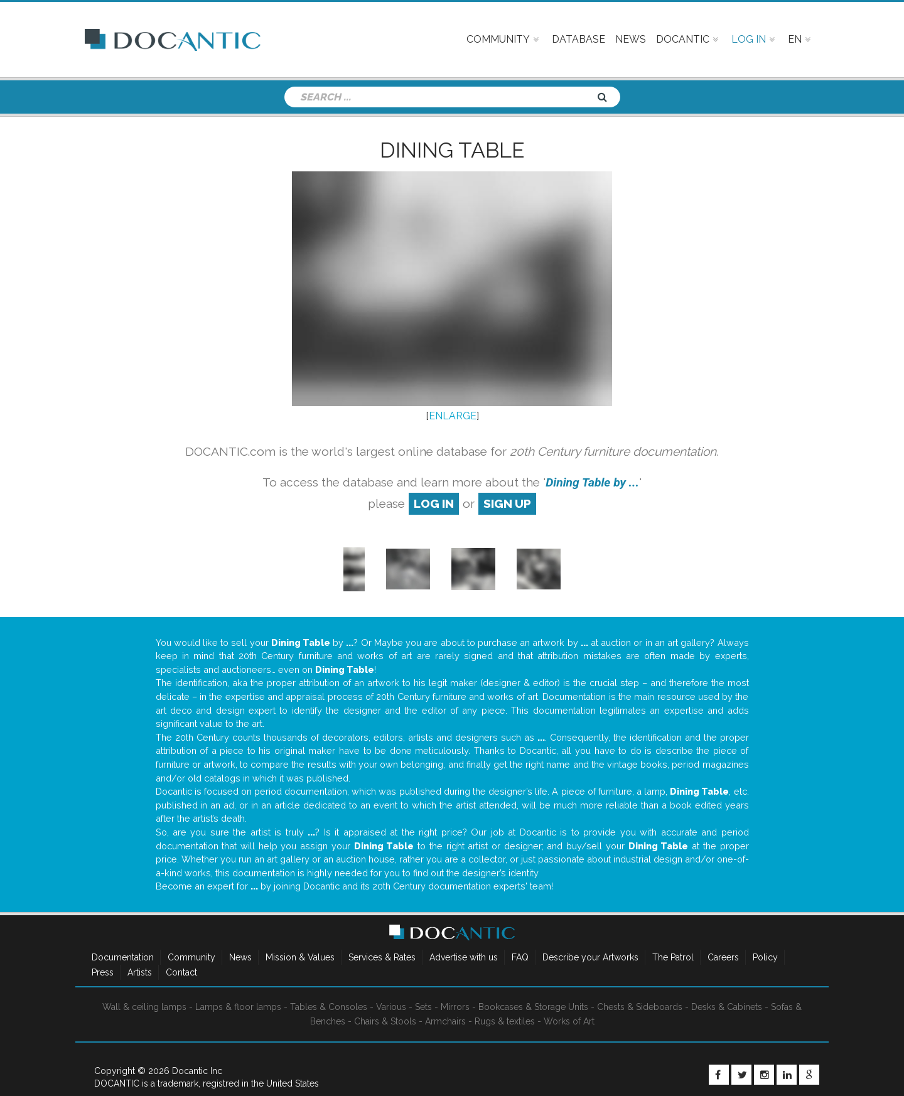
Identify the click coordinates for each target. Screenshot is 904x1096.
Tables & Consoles (328, 1007)
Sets (423, 1007)
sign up (507, 503)
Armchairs (445, 1021)
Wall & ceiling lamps (144, 1007)
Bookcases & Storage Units (533, 1007)
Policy (765, 957)
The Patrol (673, 957)
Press (103, 972)
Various (391, 1007)
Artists (139, 972)
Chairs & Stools (385, 1021)
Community (191, 957)
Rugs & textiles (505, 1021)
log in (434, 503)
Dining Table (452, 150)
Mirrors (455, 1007)
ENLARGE (452, 416)
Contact (181, 972)
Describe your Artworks (590, 957)
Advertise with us (463, 957)
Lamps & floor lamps (238, 1007)
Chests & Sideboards (639, 1007)
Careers (723, 957)
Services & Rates (382, 957)
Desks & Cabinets (726, 1007)
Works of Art (569, 1021)
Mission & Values (300, 957)
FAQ (520, 957)
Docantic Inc (197, 1071)
